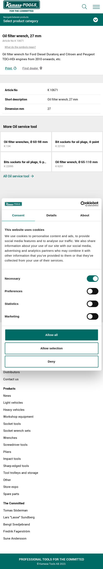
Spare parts (11, 494)
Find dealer (32, 68)
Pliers (7, 452)
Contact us (11, 379)
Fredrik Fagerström (16, 531)
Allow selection (51, 348)
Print (11, 68)
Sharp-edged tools (16, 466)
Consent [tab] (18, 215)
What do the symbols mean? (20, 47)
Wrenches (10, 438)
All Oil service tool (18, 176)
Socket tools (12, 424)
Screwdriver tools (15, 445)
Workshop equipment (18, 416)
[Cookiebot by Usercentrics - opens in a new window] (80, 204)
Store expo (10, 487)
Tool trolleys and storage (20, 473)
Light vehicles (13, 402)
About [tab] (84, 215)
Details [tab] (52, 215)
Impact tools (12, 459)
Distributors (11, 372)
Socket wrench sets (17, 430)
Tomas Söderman (15, 510)
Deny (51, 361)
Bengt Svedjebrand (16, 524)
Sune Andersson (15, 538)
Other (7, 480)
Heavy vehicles (13, 410)
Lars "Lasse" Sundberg (19, 517)
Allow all (51, 335)
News (7, 396)
